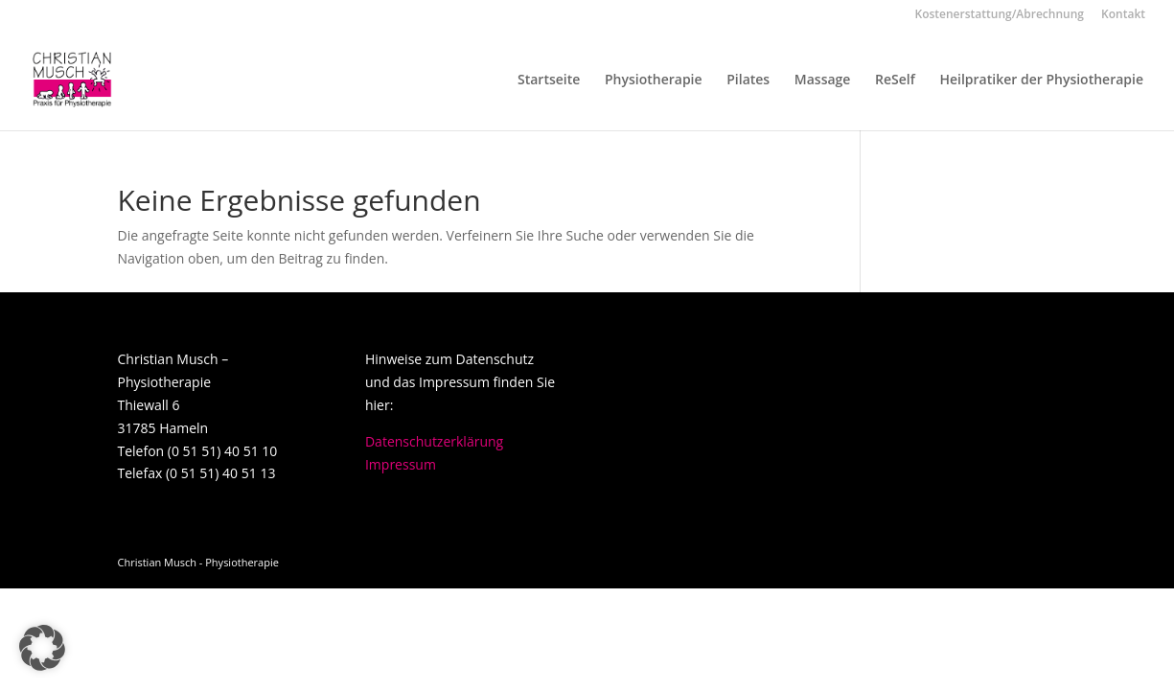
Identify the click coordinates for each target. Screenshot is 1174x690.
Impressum (400, 464)
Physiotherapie (653, 80)
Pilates (748, 80)
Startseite (549, 80)
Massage (822, 80)
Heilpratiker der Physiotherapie (1041, 80)
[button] (42, 648)
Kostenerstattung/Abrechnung (999, 15)
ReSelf (895, 80)
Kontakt (1123, 15)
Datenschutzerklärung (434, 441)
